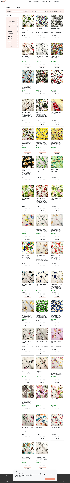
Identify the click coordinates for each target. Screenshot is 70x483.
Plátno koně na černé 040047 (26, 170)
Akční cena (60, 11)
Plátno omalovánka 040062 (42, 56)
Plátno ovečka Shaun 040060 (26, 84)
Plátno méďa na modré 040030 (26, 313)
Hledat (26, 11)
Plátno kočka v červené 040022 (26, 342)
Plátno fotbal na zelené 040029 (41, 313)
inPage (61, 481)
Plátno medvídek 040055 (27, 112)
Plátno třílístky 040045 (41, 169)
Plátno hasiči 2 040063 (26, 56)
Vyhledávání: (9, 11)
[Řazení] (40, 11)
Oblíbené (55, 11)
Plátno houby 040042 (40, 198)
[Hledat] (68, 1)
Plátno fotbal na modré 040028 (56, 313)
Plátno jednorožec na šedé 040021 (42, 342)
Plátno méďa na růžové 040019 (56, 342)
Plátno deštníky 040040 (26, 227)
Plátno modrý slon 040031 (56, 284)
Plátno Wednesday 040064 (56, 28)
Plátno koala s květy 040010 (42, 398)
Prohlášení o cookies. (18, 476)
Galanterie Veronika (12, 481)
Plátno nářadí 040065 (40, 28)
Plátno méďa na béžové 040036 (41, 256)
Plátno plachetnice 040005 (56, 427)
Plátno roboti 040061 (55, 56)
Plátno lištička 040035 (55, 255)
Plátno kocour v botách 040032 (41, 285)
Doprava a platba (36, 1)
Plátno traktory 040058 (41, 83)
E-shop (30, 1)
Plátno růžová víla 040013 (56, 370)
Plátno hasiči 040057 (55, 83)
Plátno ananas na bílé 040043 (26, 199)
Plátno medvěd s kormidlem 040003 (28, 455)
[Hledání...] (61, 1)
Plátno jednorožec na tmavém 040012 (26, 399)
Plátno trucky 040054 (40, 112)
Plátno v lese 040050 (26, 141)
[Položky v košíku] (53, 1)
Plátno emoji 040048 (55, 141)
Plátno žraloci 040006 (40, 427)
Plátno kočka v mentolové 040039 (41, 227)
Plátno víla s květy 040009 (56, 398)
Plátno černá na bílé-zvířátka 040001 (42, 455)
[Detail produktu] (28, 21)
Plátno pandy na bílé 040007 (28, 427)
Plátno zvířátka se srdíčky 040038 (56, 227)
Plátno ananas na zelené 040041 (56, 199)
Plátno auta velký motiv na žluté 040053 (56, 113)
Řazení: (32, 11)
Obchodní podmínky (43, 1)
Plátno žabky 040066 (26, 28)
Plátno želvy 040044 (55, 169)
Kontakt (50, 1)
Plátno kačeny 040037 (26, 255)
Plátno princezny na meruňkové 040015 (40, 371)
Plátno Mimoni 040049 (41, 141)
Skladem (50, 11)
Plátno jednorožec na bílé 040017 (27, 371)
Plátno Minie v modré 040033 (26, 285)
